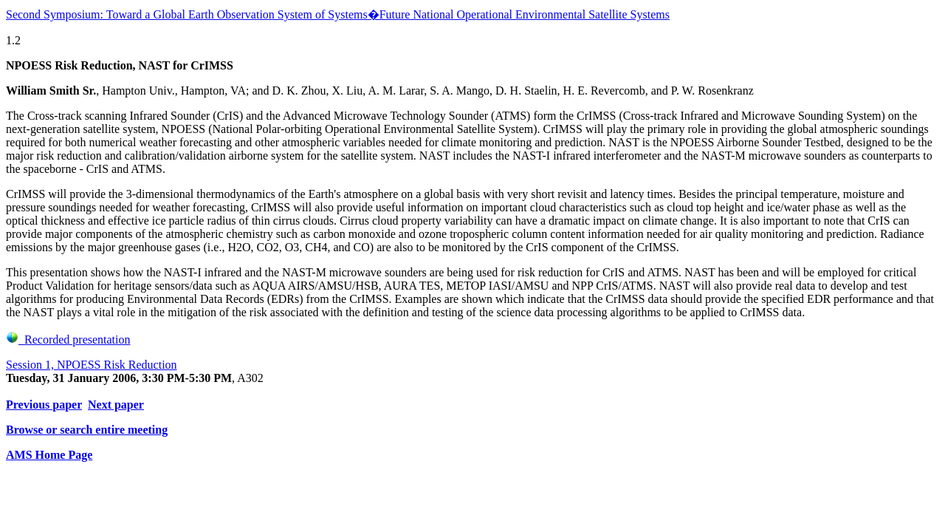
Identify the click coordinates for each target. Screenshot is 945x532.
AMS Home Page (49, 455)
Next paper (116, 404)
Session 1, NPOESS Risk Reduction (91, 364)
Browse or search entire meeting (87, 429)
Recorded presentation (68, 339)
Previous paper (44, 404)
